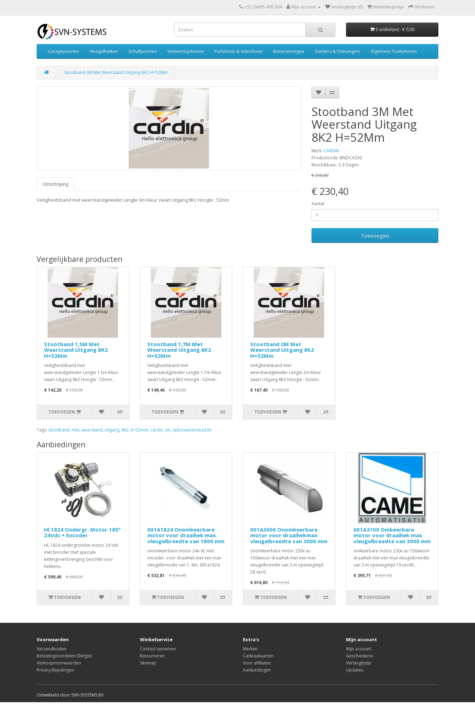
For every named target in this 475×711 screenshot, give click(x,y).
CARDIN (331, 151)
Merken (250, 649)
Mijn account (358, 649)
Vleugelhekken (104, 51)
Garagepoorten (63, 51)
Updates (354, 670)
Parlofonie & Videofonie (239, 51)
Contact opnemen (158, 649)
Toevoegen (375, 235)
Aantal (317, 204)
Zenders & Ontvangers (337, 51)
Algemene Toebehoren (394, 51)
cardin (156, 430)
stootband (58, 430)
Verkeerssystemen (185, 51)
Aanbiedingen (257, 670)
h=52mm (139, 430)
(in (167, 430)
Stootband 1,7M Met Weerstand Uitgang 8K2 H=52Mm (179, 350)
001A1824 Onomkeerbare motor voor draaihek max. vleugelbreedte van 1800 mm (185, 535)
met (75, 430)
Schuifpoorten (143, 51)
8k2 (125, 430)
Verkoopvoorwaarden (59, 663)
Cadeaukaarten (258, 656)
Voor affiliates (257, 663)
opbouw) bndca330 (191, 430)
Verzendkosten (52, 649)
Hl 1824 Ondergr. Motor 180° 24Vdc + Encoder (82, 532)
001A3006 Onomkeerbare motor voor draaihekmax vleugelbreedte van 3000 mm (288, 535)
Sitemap (148, 663)
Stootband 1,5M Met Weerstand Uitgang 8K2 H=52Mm (76, 350)
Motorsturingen (288, 51)
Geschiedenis (359, 656)
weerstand (92, 430)
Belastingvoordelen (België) (64, 656)
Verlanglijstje (358, 663)
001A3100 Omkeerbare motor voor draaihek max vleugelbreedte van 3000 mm (392, 535)
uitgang (112, 430)
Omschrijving (55, 184)
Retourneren (152, 656)
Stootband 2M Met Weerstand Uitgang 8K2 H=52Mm (282, 350)
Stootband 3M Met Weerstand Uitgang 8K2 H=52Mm (116, 72)
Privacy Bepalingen (55, 670)
